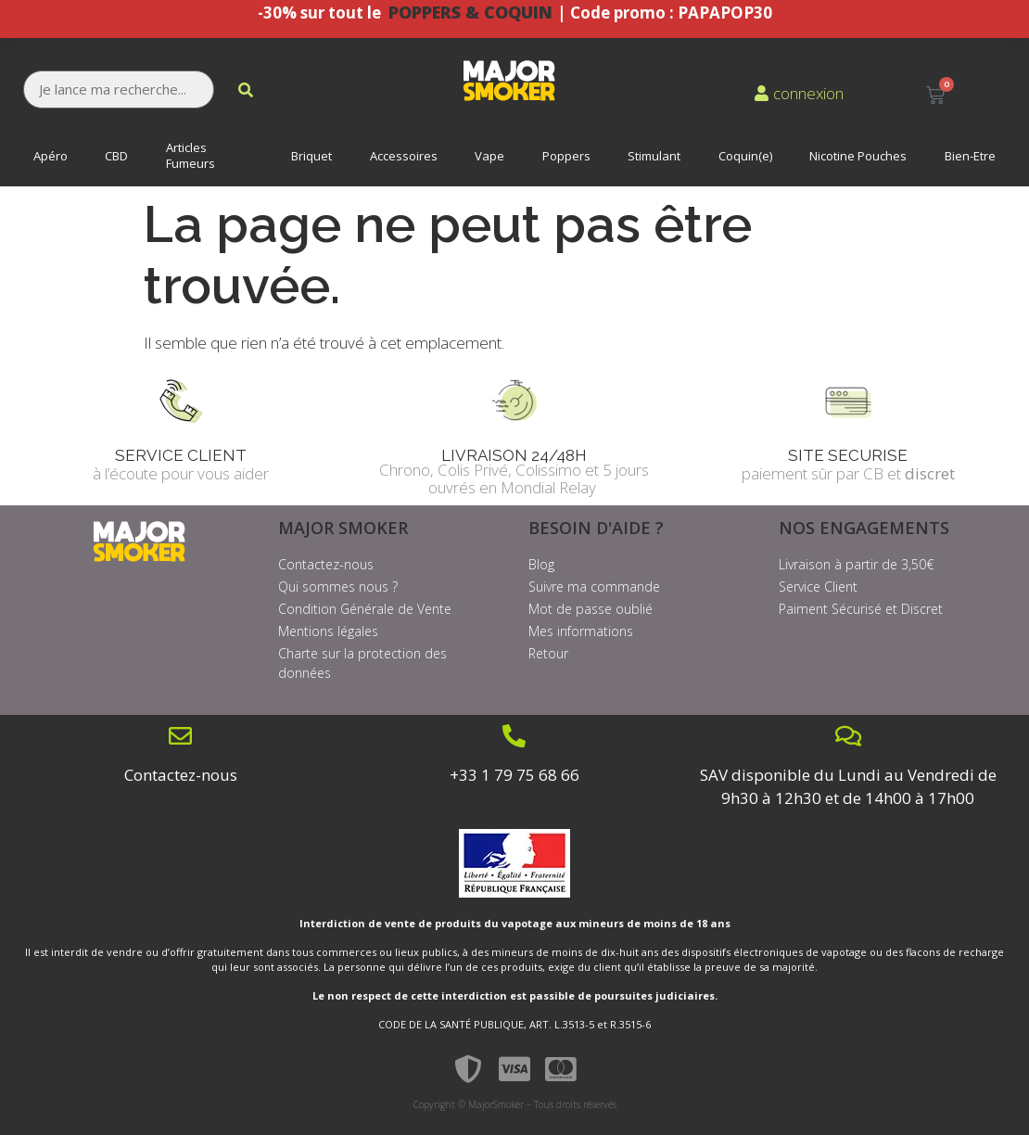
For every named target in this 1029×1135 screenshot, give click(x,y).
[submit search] (245, 90)
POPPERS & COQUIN (472, 12)
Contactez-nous (180, 774)
